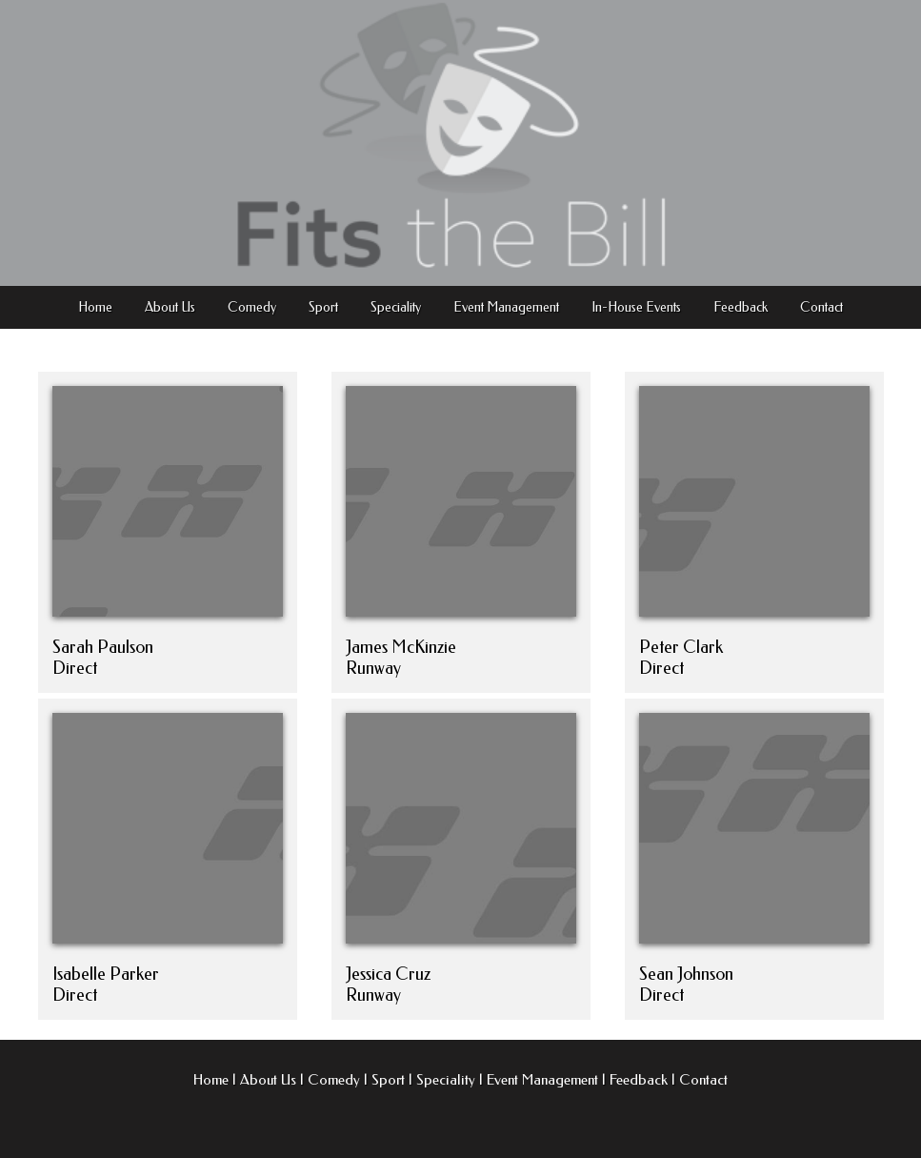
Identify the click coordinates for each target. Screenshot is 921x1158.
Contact (821, 307)
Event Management (506, 307)
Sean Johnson (686, 974)
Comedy (252, 307)
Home (95, 307)
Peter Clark (681, 647)
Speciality (395, 307)
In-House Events (636, 307)
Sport (323, 307)
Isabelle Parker (105, 974)
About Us (170, 307)
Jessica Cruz (388, 974)
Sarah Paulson (102, 647)
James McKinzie (401, 647)
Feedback (740, 307)
